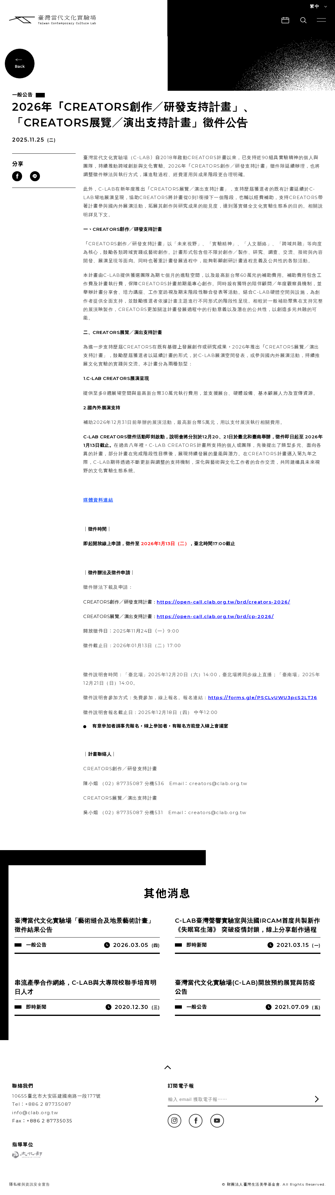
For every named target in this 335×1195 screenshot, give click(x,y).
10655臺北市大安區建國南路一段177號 (56, 1096)
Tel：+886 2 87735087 (41, 1104)
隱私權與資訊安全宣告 (29, 1184)
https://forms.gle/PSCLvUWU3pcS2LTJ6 (262, 697)
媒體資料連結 (98, 500)
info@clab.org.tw (35, 1112)
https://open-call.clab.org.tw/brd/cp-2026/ (215, 616)
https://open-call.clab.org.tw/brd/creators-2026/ (223, 602)
